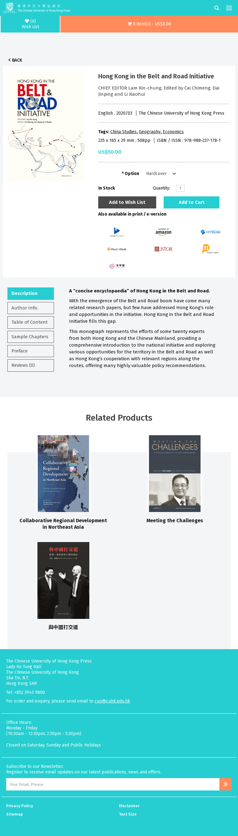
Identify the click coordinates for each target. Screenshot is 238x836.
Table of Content (29, 322)
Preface (19, 351)
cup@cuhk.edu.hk (112, 701)
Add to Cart (192, 202)
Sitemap (14, 814)
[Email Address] (112, 784)
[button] (149, 24)
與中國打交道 (63, 627)
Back (17, 60)
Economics (173, 131)
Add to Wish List (127, 202)
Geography (150, 131)
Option (132, 173)
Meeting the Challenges (175, 520)
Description (24, 293)
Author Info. (24, 308)
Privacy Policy (19, 805)
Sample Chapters (29, 336)
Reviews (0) (23, 365)
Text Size (128, 814)
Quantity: (161, 188)
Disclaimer (129, 805)
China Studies (123, 131)
